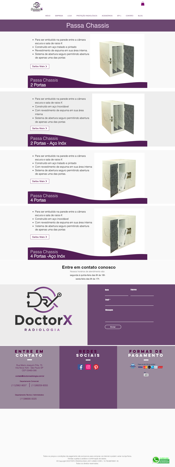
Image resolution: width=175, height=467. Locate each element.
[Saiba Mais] (39, 66)
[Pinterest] (96, 367)
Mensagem (109, 310)
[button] (142, 3)
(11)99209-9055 (39, 385)
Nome (107, 290)
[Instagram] (88, 367)
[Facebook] (80, 367)
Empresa (134, 290)
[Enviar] (113, 327)
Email (107, 300)
